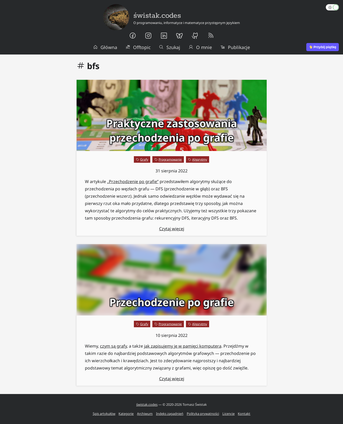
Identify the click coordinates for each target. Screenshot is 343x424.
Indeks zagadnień (169, 413)
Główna (105, 47)
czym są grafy (113, 346)
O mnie (200, 47)
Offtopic (138, 47)
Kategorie (126, 413)
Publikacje (235, 47)
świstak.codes (147, 404)
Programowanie (170, 159)
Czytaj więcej (171, 229)
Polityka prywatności (203, 413)
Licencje (228, 413)
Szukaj (169, 47)
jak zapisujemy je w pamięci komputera (182, 346)
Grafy (144, 159)
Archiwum (145, 413)
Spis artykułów (104, 413)
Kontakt (244, 413)
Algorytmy (199, 159)
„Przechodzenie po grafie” (133, 181)
